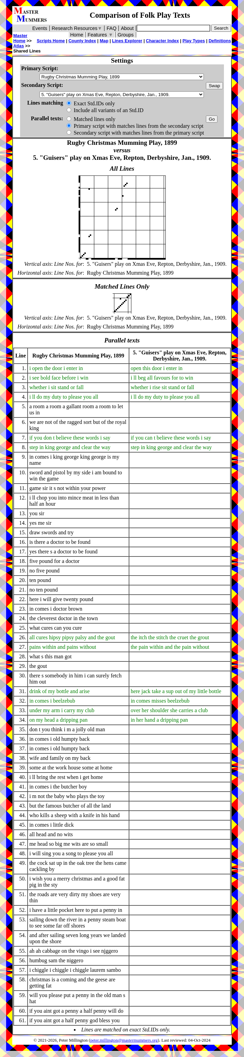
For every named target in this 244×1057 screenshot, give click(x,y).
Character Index (162, 40)
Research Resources (77, 28)
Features (100, 34)
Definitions (220, 40)
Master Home (20, 38)
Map (104, 40)
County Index (82, 40)
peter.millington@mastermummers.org (124, 1040)
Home (76, 34)
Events (39, 28)
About (127, 28)
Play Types (193, 40)
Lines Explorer (127, 40)
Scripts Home (51, 40)
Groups (126, 34)
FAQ (111, 28)
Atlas (18, 45)
